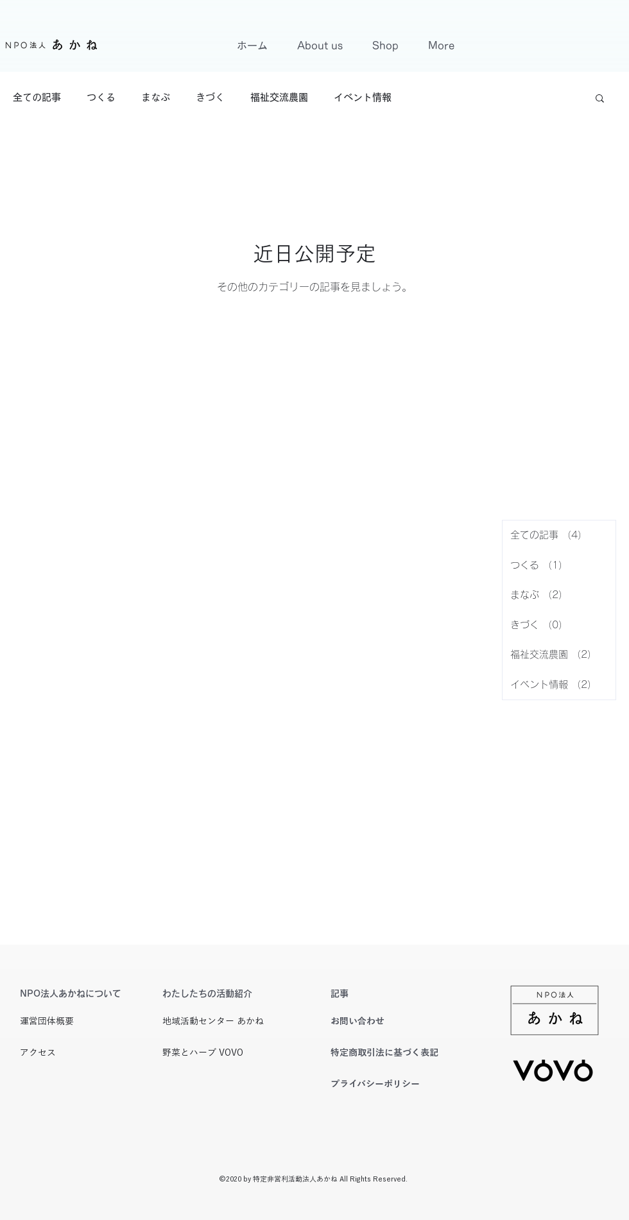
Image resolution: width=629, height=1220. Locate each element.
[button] (600, 99)
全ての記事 (37, 97)
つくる (101, 97)
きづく (210, 97)
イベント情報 (363, 97)
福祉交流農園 (279, 97)
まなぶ (155, 97)
